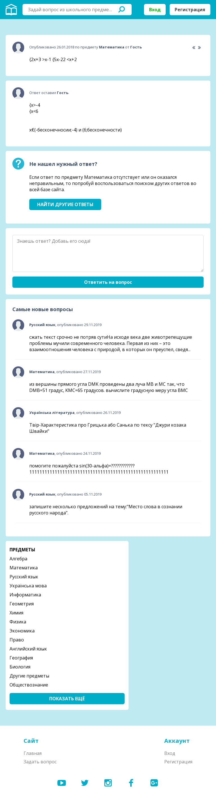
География (21, 658)
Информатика (25, 595)
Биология (20, 667)
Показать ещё (67, 699)
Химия (16, 613)
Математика (24, 568)
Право (17, 640)
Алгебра (18, 559)
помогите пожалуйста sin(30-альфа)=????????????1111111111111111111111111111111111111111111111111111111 (98, 469)
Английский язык (28, 649)
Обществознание (29, 685)
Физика (18, 622)
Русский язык (24, 577)
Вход (155, 9)
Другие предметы (29, 676)
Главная (33, 753)
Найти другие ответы (65, 204)
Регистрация (190, 9)
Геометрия (22, 604)
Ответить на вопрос (108, 282)
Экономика (22, 631)
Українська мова (28, 586)
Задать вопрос (40, 762)
